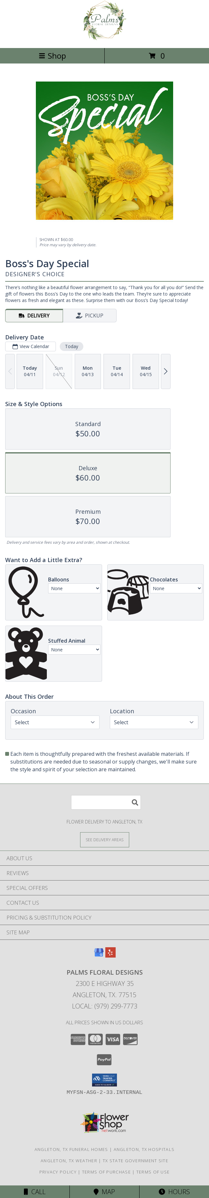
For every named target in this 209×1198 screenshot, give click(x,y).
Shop (52, 55)
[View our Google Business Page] (99, 955)
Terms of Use (153, 1172)
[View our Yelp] (110, 955)
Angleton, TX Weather (69, 1161)
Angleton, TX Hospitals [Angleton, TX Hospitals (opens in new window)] (144, 1149)
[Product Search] (106, 802)
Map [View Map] (104, 1191)
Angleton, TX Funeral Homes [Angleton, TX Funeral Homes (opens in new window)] (71, 1149)
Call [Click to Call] (35, 1191)
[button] (104, 1080)
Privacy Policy (58, 1172)
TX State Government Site (135, 1161)
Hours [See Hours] (174, 1191)
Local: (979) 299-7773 (104, 1006)
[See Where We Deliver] (104, 839)
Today (71, 346)
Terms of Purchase (106, 1172)
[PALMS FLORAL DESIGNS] (104, 38)
